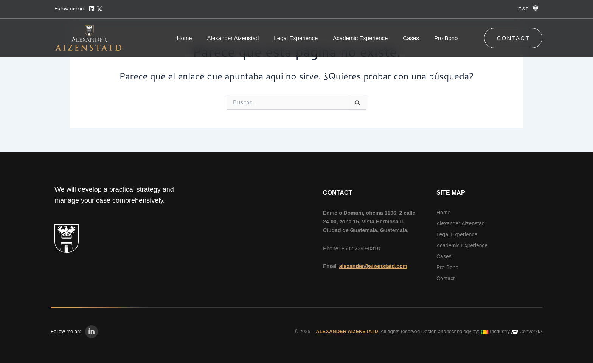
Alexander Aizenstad (233, 38)
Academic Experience (360, 38)
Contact (445, 278)
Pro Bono (446, 38)
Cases (411, 38)
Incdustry (500, 331)
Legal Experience (296, 38)
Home (184, 38)
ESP (523, 8)
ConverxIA (530, 331)
